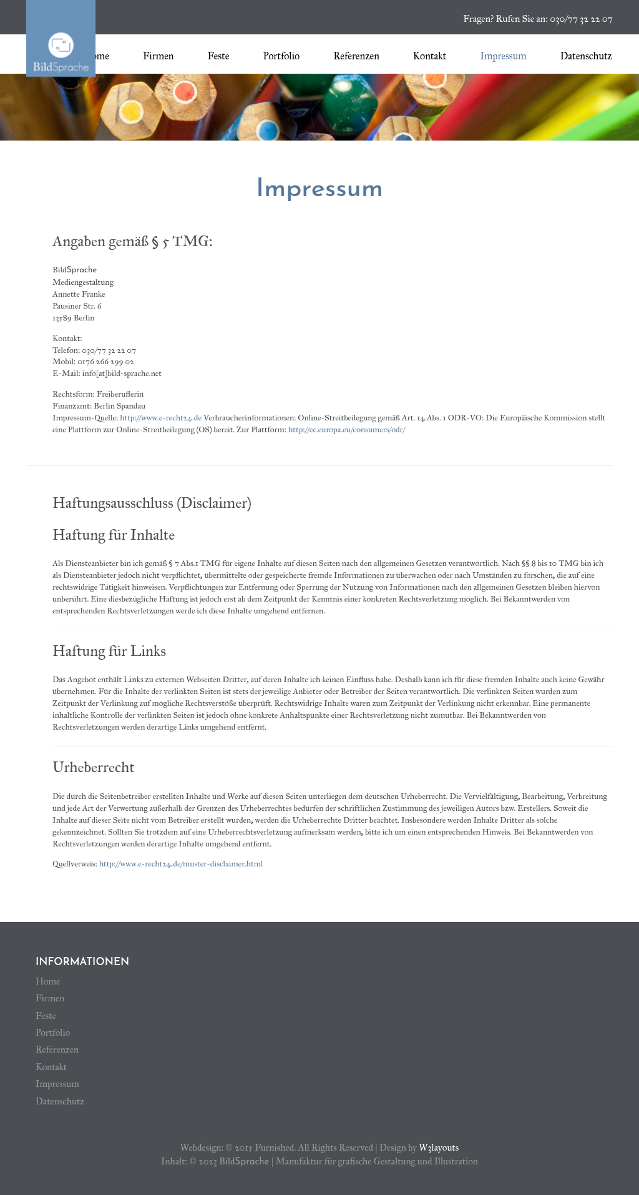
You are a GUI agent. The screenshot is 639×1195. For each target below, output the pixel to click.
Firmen (158, 56)
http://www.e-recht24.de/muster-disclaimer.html (181, 863)
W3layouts (439, 1147)
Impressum (503, 56)
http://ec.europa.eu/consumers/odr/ (346, 429)
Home (96, 56)
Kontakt (429, 56)
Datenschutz (586, 56)
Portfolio (281, 56)
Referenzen (356, 56)
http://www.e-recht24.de (161, 417)
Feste (218, 56)
